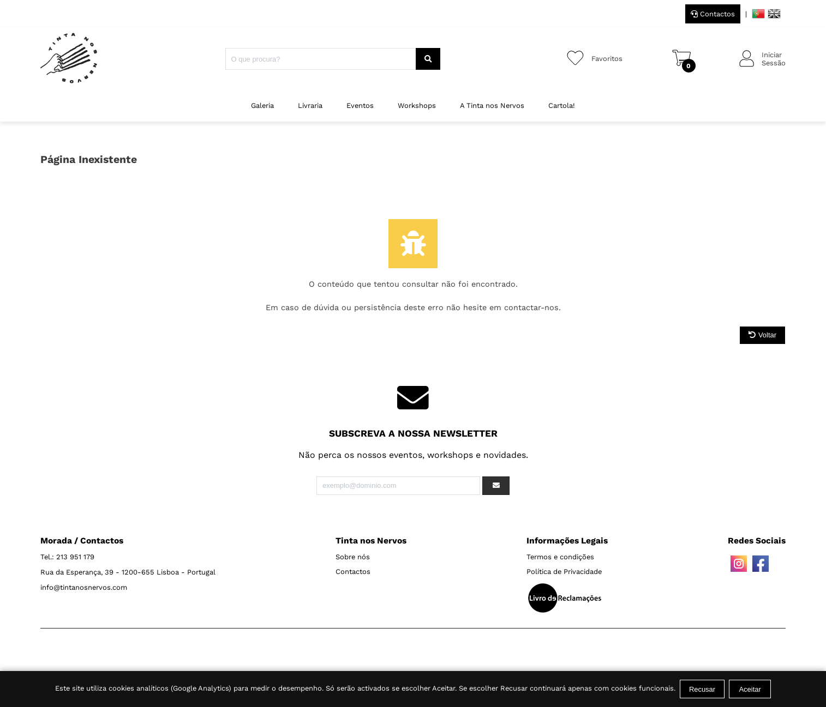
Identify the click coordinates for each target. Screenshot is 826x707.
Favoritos (607, 59)
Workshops (417, 105)
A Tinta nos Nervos (492, 105)
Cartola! (561, 105)
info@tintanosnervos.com (83, 587)
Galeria (262, 105)
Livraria (310, 105)
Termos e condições (560, 557)
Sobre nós (353, 557)
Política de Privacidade (564, 571)
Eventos (360, 105)
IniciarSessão (774, 59)
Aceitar (750, 689)
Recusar (702, 689)
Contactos (713, 14)
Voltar (762, 335)
